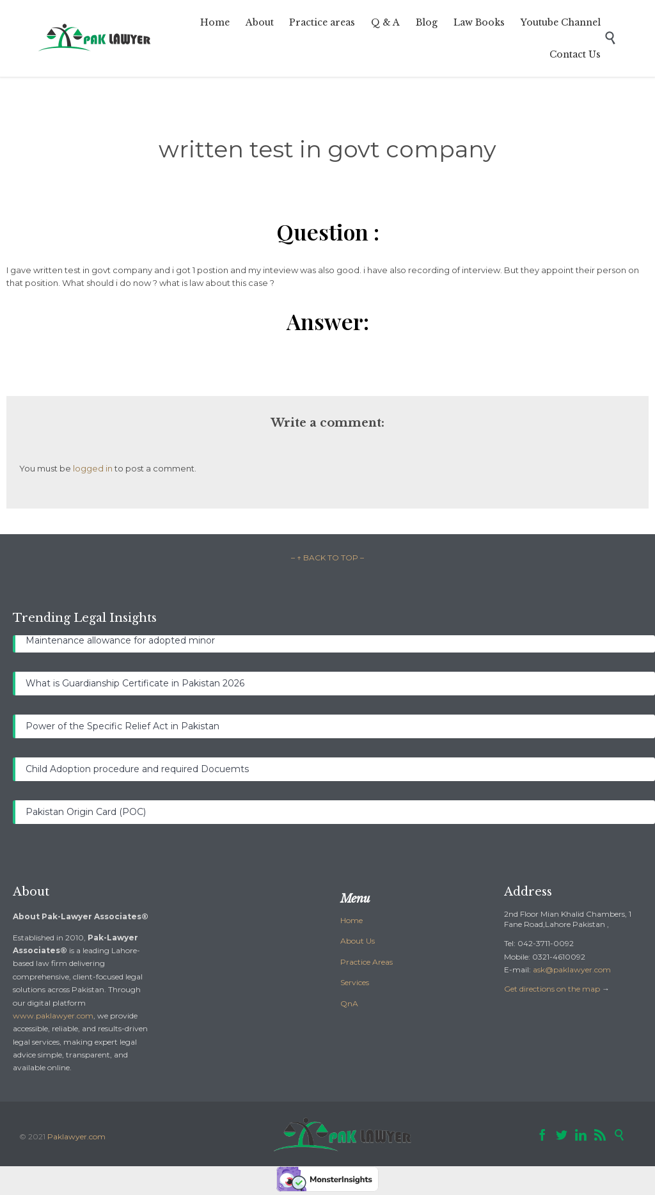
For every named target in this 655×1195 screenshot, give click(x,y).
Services (354, 982)
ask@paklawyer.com (572, 969)
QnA (349, 1003)
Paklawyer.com (76, 1136)
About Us (357, 941)
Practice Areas (366, 962)
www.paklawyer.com (53, 1015)
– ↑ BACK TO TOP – (327, 557)
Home (351, 920)
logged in (93, 468)
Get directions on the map (552, 988)
